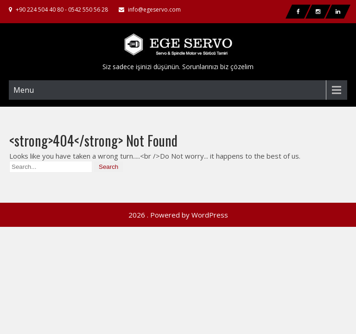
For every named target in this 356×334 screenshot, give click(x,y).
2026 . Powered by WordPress (178, 190)
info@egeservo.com (154, 9)
